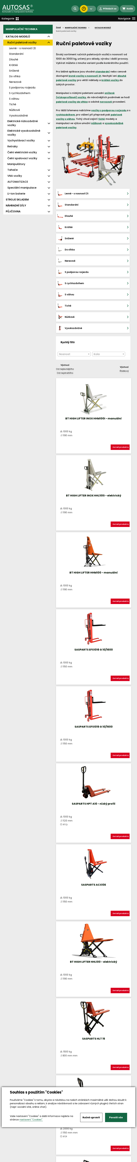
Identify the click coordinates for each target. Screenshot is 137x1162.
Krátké (13, 65)
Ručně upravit (91, 1117)
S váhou (14, 99)
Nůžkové (14, 110)
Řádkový (124, 303)
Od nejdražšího (65, 305)
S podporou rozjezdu (22, 87)
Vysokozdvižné (18, 115)
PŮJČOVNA (13, 211)
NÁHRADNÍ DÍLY (16, 205)
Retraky (12, 146)
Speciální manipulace (21, 188)
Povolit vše (116, 1117)
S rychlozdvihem (19, 93)
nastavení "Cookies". (31, 1119)
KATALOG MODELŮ (18, 36)
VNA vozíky (14, 176)
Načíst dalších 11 (93, 956)
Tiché (12, 104)
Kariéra (73, 1156)
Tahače (12, 170)
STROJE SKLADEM (17, 199)
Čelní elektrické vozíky (22, 152)
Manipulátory (16, 164)
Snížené (14, 71)
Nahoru (61, 941)
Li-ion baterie (16, 194)
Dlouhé (13, 59)
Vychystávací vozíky (21, 140)
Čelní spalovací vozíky (22, 158)
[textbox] (74, 287)
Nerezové (15, 82)
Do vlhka (14, 76)
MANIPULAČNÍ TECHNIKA (21, 29)
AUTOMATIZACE (17, 182)
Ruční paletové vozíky (22, 42)
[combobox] (74, 286)
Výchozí (65, 297)
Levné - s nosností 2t (22, 48)
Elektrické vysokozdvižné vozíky (23, 133)
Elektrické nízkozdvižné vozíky (22, 123)
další (125, 944)
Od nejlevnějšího (65, 301)
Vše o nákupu (11, 1156)
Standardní (16, 54)
